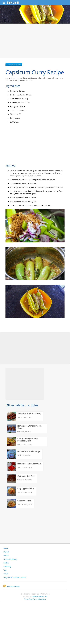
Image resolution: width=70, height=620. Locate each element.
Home (5, 548)
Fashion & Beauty (10, 559)
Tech (5, 570)
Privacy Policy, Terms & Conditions (35, 599)
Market (6, 552)
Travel (5, 574)
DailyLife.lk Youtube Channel (14, 577)
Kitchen (6, 563)
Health (6, 555)
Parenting (7, 566)
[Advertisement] (35, 41)
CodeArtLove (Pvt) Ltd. (39, 596)
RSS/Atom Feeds (11, 586)
